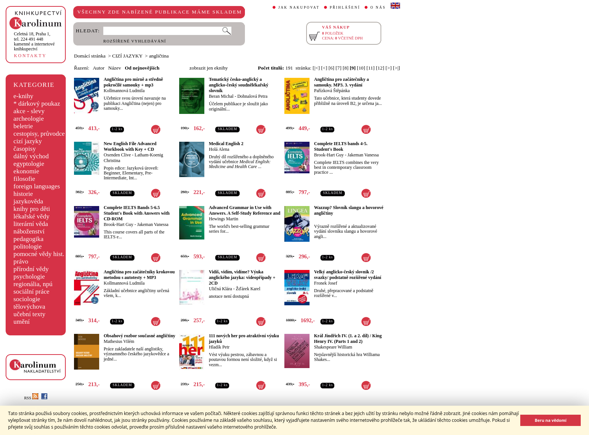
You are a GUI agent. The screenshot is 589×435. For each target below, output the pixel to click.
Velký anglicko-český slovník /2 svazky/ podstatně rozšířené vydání (347, 274)
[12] (380, 68)
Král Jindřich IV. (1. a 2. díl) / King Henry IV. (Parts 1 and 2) (348, 338)
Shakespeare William (333, 347)
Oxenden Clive (117, 155)
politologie (28, 246)
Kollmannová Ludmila (124, 90)
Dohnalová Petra (252, 96)
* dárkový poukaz (37, 103)
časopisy (25, 148)
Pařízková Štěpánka (332, 90)
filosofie (24, 178)
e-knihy (23, 96)
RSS (31, 398)
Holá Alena (219, 149)
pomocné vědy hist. (39, 254)
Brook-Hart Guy (329, 155)
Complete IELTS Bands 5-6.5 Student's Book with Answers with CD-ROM (136, 213)
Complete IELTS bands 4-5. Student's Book (340, 146)
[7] (338, 68)
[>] (388, 68)
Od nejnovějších (142, 68)
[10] (361, 68)
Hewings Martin (223, 218)
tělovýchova (29, 306)
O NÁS (378, 7)
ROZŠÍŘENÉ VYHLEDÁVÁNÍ (134, 41)
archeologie (29, 118)
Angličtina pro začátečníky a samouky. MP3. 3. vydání (341, 82)
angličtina (159, 56)
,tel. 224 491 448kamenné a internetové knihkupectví (34, 41)
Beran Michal (221, 96)
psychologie (29, 276)
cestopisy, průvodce (39, 133)
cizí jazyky (28, 141)
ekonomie (26, 171)
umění (22, 321)
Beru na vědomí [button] (550, 420)
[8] (346, 68)
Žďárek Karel (248, 288)
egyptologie (29, 163)
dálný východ (31, 156)
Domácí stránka (90, 56)
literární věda (31, 223)
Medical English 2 (226, 143)
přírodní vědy (31, 269)
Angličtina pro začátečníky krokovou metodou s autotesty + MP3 (139, 274)
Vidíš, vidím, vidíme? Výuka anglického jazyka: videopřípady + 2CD (242, 277)
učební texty (29, 314)
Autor (98, 68)
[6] (331, 68)
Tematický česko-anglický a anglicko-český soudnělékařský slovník (238, 85)
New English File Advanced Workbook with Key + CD (130, 146)
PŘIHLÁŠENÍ (345, 7)
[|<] (316, 68)
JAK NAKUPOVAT (299, 7)
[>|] (396, 68)
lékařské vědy (32, 216)
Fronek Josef (325, 283)
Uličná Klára (220, 288)
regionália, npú (33, 284)
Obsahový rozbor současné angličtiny (139, 335)
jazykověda (28, 201)
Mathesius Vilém (119, 341)
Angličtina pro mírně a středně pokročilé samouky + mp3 (133, 82)
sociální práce (32, 291)
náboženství (29, 231)
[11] (371, 68)
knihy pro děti (32, 208)
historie (23, 193)
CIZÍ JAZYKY (127, 56)
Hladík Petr (219, 347)
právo (21, 261)
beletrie (23, 126)
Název (114, 68)
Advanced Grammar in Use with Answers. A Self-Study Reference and (244, 210)
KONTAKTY (30, 55)
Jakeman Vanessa (363, 155)
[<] (324, 68)
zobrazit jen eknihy (208, 68)
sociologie (27, 299)
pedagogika (29, 239)
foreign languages (37, 186)
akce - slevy (29, 111)
